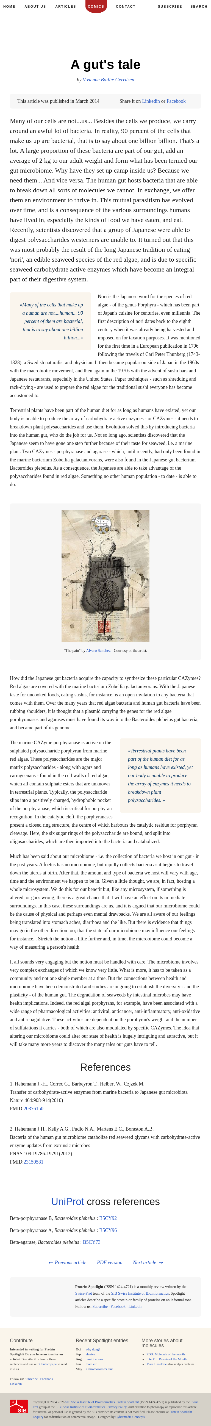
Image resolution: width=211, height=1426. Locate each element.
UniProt (67, 1201)
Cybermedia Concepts (130, 1417)
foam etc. (92, 1364)
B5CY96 (108, 1230)
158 (183, 41)
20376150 (33, 1108)
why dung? (93, 1349)
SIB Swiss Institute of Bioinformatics (140, 1293)
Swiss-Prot (83, 1293)
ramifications (94, 1359)
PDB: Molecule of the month (165, 1354)
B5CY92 (108, 1218)
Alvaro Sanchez (98, 651)
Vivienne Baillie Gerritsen (108, 79)
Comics (96, 7)
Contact (126, 7)
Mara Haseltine (156, 1364)
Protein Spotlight (127, 1402)
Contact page (48, 1364)
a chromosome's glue (99, 1369)
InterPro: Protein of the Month (166, 1359)
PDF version (109, 1262)
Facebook (176, 101)
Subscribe (100, 1307)
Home (9, 7)
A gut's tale (106, 64)
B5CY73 (92, 1242)
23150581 (33, 1162)
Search (199, 7)
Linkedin (151, 101)
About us (35, 7)
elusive (90, 1354)
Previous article (71, 1262)
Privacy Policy (117, 1407)
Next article (144, 1262)
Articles (65, 7)
